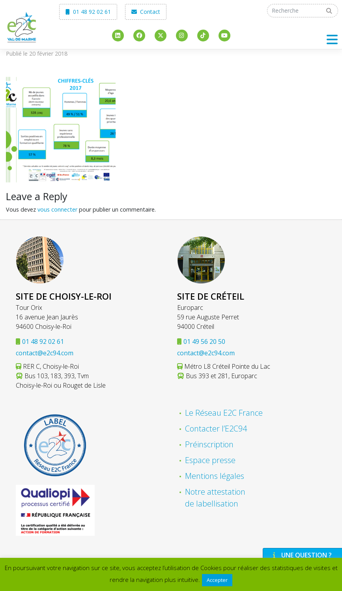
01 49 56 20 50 (204, 341)
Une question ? (301, 555)
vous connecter (57, 209)
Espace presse (210, 460)
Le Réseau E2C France (224, 412)
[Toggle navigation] (332, 39)
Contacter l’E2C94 (216, 428)
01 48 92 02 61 (88, 11)
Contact (145, 11)
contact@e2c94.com (44, 353)
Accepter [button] (217, 579)
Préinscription (209, 444)
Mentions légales (214, 476)
